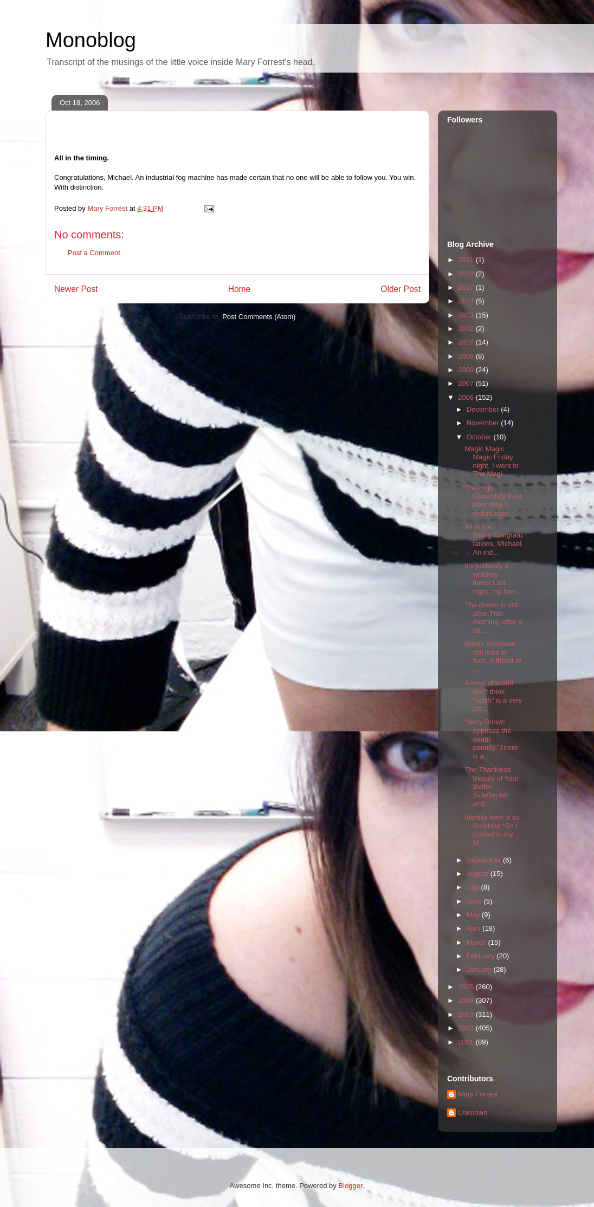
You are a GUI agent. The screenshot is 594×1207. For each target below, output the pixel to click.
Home (239, 289)
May (474, 915)
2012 (467, 329)
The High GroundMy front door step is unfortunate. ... (492, 500)
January (480, 969)
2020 (467, 274)
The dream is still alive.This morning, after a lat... (493, 617)
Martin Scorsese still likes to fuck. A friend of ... (492, 656)
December (484, 409)
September (485, 860)
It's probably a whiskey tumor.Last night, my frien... (493, 578)
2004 (467, 1000)
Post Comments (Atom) (258, 317)
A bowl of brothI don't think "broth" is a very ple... (493, 695)
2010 (467, 342)
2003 (467, 1014)
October (480, 437)
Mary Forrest (478, 1094)
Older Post (400, 289)
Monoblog (91, 40)
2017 (467, 287)
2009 (467, 356)
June (475, 901)
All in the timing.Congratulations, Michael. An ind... (493, 539)
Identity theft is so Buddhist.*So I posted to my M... (491, 830)
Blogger (350, 1186)
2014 (467, 301)
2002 (467, 1028)
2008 (467, 370)
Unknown (472, 1112)
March (477, 942)
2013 (467, 315)
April (475, 928)
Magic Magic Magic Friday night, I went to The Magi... (491, 461)
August (478, 873)
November (484, 423)
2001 (467, 1042)
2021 (467, 260)
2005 (467, 987)
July (474, 887)
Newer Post (76, 289)
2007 (467, 383)
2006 (467, 397)
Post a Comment (94, 253)
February (482, 956)
